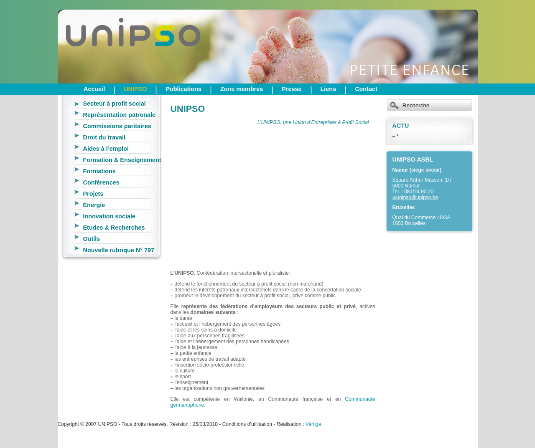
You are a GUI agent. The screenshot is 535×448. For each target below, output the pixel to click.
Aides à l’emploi (106, 148)
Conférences (101, 182)
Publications (183, 89)
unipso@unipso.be (417, 197)
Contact (366, 89)
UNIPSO (135, 89)
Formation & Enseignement (122, 160)
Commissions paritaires (117, 126)
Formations (99, 171)
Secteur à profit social (114, 103)
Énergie (94, 205)
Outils (91, 238)
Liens (328, 89)
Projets (93, 193)
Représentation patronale (119, 114)
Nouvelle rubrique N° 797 (119, 250)
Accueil (94, 89)
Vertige (313, 424)
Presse (291, 89)
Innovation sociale (109, 216)
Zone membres (241, 89)
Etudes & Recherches (114, 227)
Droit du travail (104, 137)
